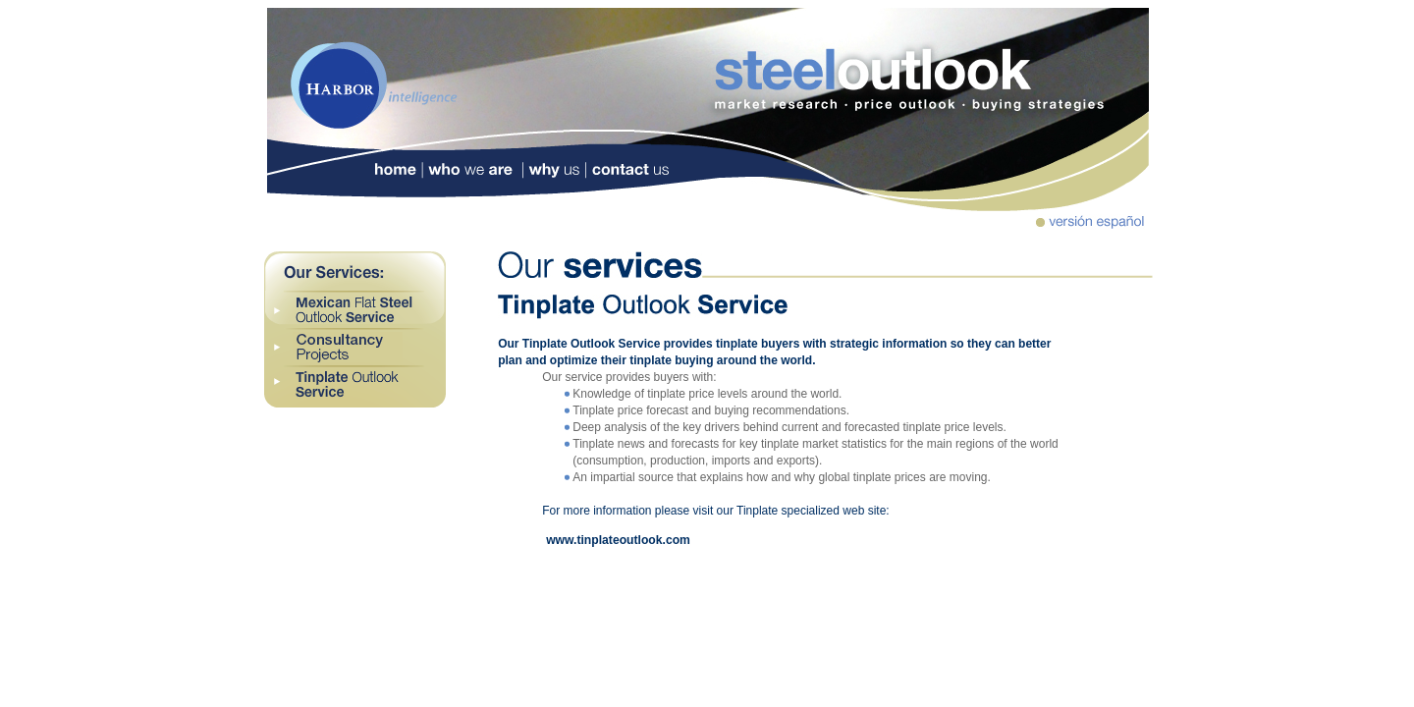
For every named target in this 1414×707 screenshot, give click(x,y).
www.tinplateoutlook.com (618, 540)
